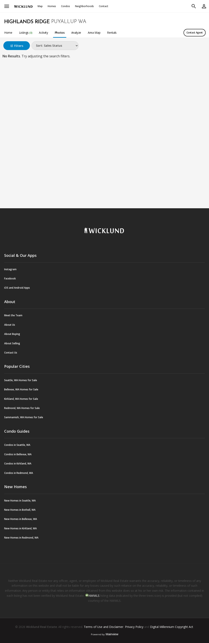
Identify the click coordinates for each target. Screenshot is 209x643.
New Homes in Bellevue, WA (20, 519)
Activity (43, 33)
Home (8, 33)
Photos (60, 33)
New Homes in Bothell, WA (20, 510)
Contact (103, 6)
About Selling (12, 343)
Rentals (112, 33)
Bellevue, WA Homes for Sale (21, 389)
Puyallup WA (68, 21)
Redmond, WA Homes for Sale (22, 408)
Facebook (10, 278)
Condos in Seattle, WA (17, 445)
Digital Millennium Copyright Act (171, 627)
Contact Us (10, 352)
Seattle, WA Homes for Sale (20, 380)
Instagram (10, 269)
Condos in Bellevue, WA (18, 454)
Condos (65, 6)
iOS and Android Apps (17, 287)
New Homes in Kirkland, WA (20, 528)
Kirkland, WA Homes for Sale (21, 399)
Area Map (94, 33)
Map (40, 6)
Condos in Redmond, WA (18, 473)
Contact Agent (194, 32)
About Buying (12, 334)
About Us (9, 325)
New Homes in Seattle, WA (20, 500)
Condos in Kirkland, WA (17, 463)
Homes (52, 6)
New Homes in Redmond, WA (21, 537)
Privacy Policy (134, 627)
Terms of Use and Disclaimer (103, 627)
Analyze (76, 33)
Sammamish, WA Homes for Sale (23, 417)
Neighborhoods (84, 6)
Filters (16, 46)
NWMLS (93, 596)
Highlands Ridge (27, 21)
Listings (25, 33)
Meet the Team (13, 315)
